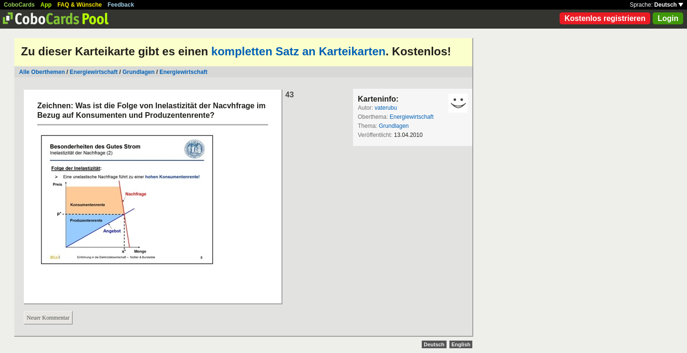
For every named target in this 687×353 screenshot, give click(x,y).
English (460, 344)
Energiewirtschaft (94, 72)
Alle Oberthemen (42, 72)
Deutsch (668, 4)
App (46, 4)
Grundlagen (139, 72)
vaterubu (386, 107)
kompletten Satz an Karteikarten (298, 51)
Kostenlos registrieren (604, 18)
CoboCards (19, 4)
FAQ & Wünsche (79, 4)
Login (667, 18)
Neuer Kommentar (48, 317)
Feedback (121, 4)
